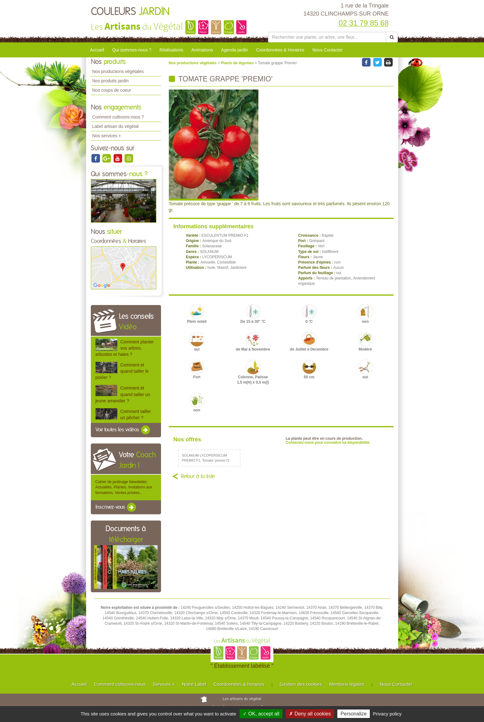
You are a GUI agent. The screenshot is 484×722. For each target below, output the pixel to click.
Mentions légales (346, 684)
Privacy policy (387, 713)
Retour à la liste (198, 476)
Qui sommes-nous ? (131, 49)
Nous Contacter (327, 49)
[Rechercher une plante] (327, 37)
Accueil (97, 49)
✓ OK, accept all (261, 713)
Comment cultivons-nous (119, 684)
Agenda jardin (234, 49)
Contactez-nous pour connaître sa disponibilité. (328, 442)
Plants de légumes (238, 63)
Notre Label (194, 684)
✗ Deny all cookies (310, 713)
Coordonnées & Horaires (280, 49)
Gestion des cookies (301, 684)
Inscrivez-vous (116, 507)
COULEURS (130, 12)
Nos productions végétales (118, 71)
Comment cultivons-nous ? (118, 116)
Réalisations (171, 49)
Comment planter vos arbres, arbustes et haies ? (124, 348)
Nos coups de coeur (111, 90)
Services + (163, 684)
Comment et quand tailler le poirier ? (122, 371)
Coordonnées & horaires (238, 684)
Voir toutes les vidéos (123, 430)
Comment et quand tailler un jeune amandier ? (122, 394)
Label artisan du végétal (115, 126)
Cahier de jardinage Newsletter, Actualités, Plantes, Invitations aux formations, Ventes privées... (123, 487)
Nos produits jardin (110, 80)
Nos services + (106, 135)
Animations (202, 49)
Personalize (353, 713)
